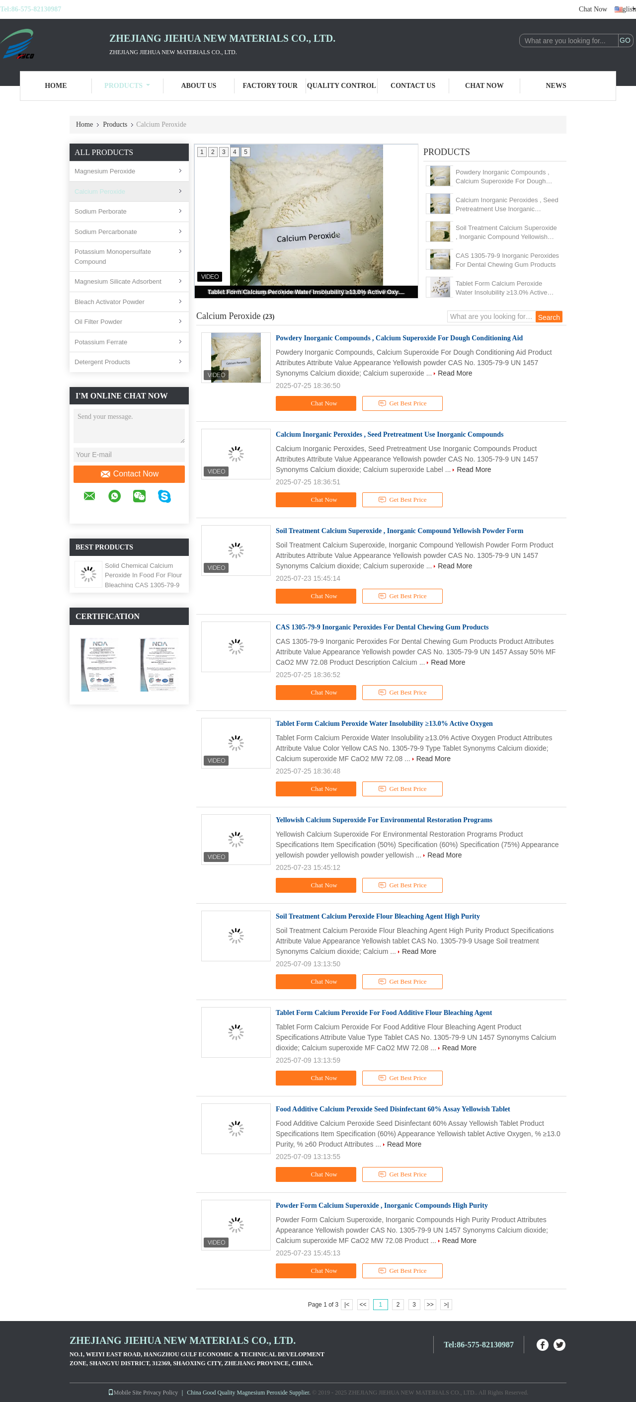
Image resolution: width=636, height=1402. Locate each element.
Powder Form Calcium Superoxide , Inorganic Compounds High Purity (382, 1205)
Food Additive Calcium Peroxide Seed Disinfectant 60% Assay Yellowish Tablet (393, 1109)
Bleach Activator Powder (110, 302)
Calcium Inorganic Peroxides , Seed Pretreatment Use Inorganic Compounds (507, 205)
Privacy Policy (160, 1392)
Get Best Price (403, 403)
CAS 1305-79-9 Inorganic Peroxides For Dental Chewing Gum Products (507, 260)
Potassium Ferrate (101, 342)
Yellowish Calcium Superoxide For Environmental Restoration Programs (384, 820)
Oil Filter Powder (98, 321)
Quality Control (341, 85)
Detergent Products (102, 362)
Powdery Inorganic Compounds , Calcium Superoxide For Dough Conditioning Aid (503, 177)
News (556, 85)
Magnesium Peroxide (105, 171)
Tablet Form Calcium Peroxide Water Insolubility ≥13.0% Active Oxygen (307, 292)
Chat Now (593, 9)
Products (127, 85)
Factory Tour (269, 85)
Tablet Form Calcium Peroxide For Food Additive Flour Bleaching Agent (384, 1012)
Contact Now (129, 473)
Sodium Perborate (101, 211)
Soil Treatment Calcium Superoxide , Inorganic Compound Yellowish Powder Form (506, 232)
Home (56, 85)
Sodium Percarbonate (106, 231)
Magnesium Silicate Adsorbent (118, 281)
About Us (198, 85)
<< (362, 1304)
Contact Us (413, 85)
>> (430, 1304)
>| (446, 1304)
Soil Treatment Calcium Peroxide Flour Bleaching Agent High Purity (378, 916)
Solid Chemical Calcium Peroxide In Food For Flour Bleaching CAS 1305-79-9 (143, 575)
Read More (455, 373)
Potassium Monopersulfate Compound (113, 256)
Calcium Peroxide (100, 191)
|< (346, 1304)
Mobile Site (125, 1392)
